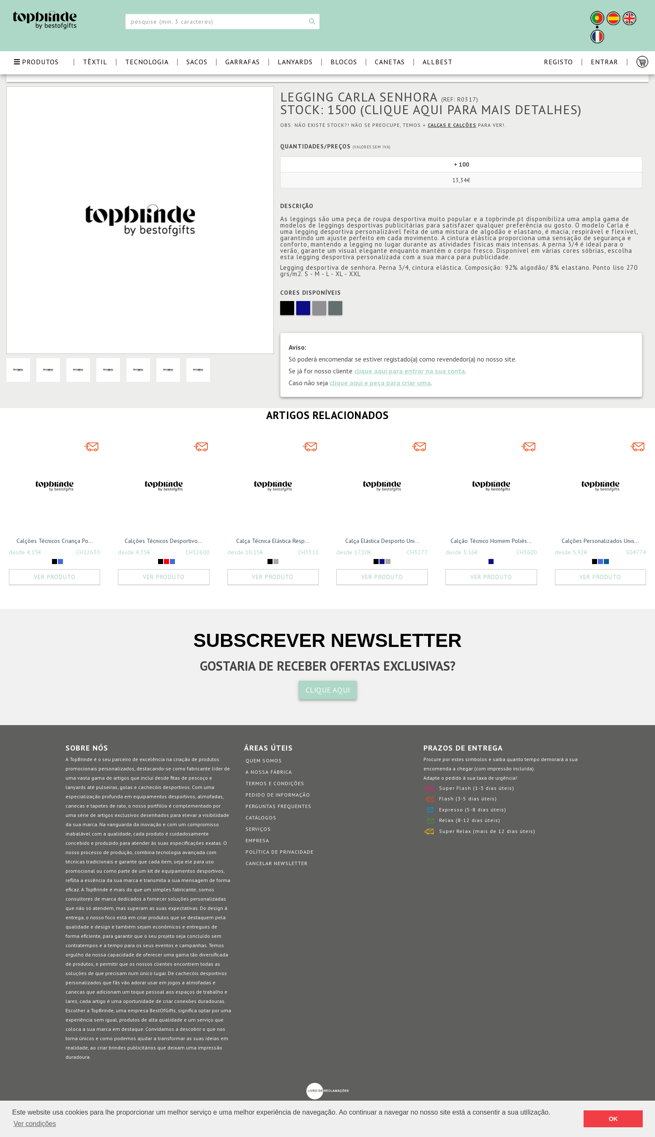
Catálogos (261, 817)
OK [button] (613, 1118)
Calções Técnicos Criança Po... (54, 541)
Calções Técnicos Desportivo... (163, 541)
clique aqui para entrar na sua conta (409, 371)
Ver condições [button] (35, 1123)
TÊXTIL (95, 62)
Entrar (604, 62)
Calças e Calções (452, 125)
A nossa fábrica (269, 772)
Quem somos (264, 760)
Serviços (258, 829)
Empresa (257, 840)
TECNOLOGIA (147, 62)
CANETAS (390, 62)
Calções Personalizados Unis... (600, 541)
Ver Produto (55, 577)
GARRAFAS (242, 62)
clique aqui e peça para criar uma (380, 382)
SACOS (196, 62)
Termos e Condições (275, 783)
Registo (558, 62)
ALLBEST (438, 62)
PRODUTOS (36, 62)
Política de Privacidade (280, 852)
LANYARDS (295, 62)
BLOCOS (343, 62)
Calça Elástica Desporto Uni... (382, 541)
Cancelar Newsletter (277, 863)
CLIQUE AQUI (328, 690)
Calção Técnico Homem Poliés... (491, 541)
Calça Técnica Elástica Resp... (272, 541)
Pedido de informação (278, 795)
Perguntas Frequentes (278, 806)
